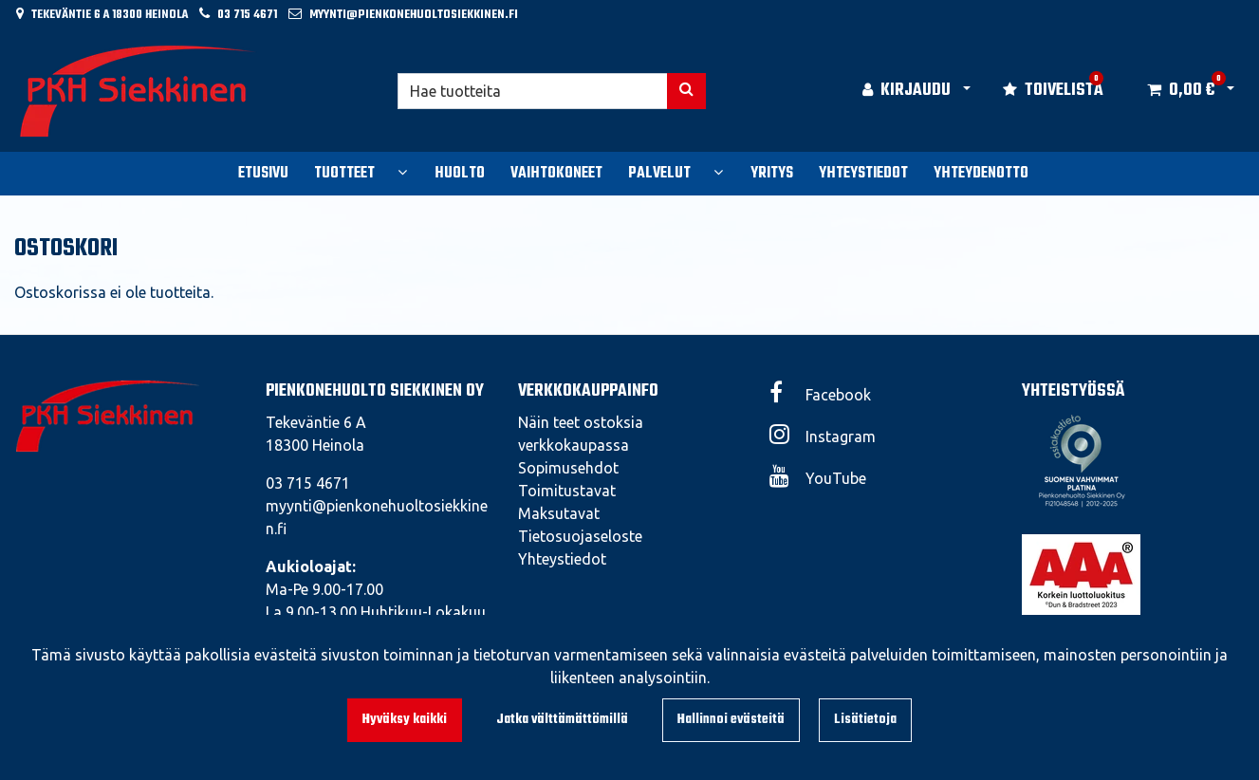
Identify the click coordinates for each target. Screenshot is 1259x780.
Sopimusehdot (568, 467)
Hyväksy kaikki (404, 720)
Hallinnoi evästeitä (731, 720)
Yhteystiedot (562, 558)
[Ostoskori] (1181, 91)
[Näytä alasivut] (402, 171)
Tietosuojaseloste (580, 536)
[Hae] (532, 91)
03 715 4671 (247, 15)
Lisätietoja (865, 720)
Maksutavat (559, 513)
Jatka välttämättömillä (562, 720)
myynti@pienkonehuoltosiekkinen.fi (413, 15)
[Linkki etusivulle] (138, 91)
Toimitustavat (567, 490)
